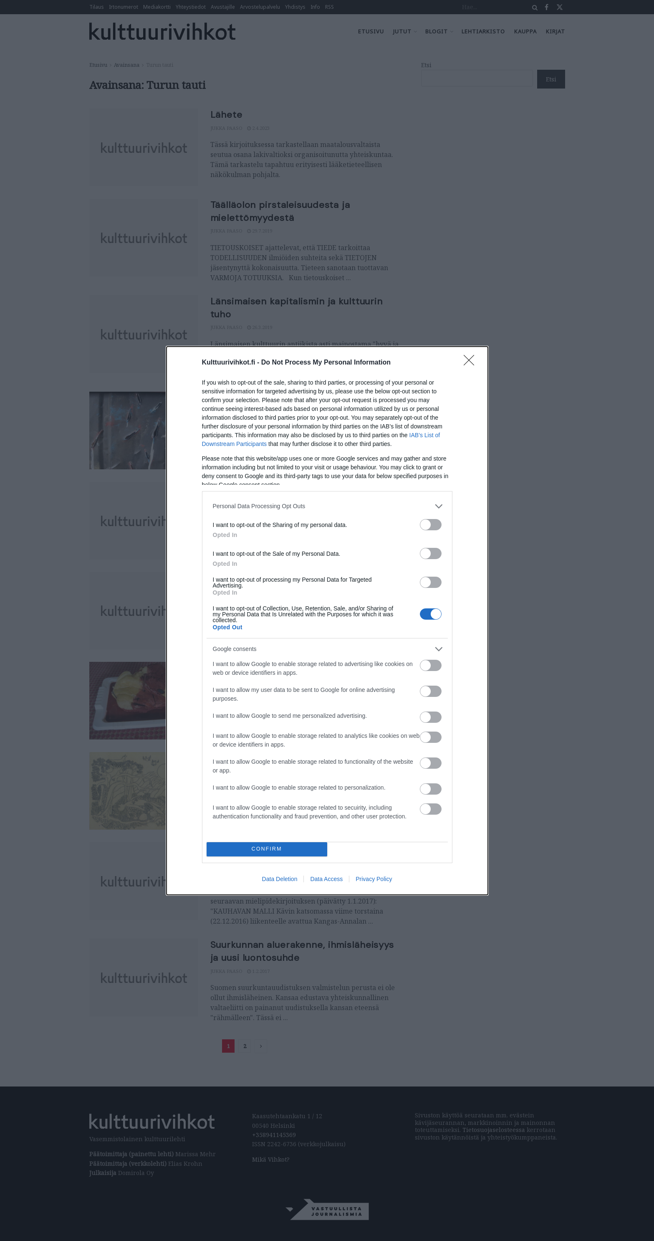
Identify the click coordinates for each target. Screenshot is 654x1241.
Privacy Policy (374, 879)
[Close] (472, 363)
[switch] (431, 524)
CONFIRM (267, 849)
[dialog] (327, 621)
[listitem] (327, 506)
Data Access (326, 879)
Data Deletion (280, 879)
